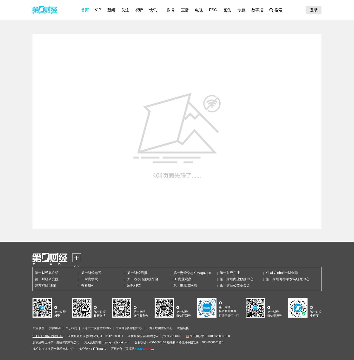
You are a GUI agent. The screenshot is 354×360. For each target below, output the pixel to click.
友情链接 (183, 328)
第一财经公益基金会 (235, 285)
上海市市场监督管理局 (96, 328)
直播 (185, 10)
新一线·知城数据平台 (142, 279)
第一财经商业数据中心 (236, 279)
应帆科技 (134, 285)
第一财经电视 (91, 273)
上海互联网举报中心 (159, 328)
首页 (85, 10)
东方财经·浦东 (45, 285)
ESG (213, 10)
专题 (241, 10)
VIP (98, 10)
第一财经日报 (137, 273)
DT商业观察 (182, 279)
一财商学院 (89, 279)
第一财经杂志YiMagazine (192, 273)
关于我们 (71, 328)
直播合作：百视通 (122, 348)
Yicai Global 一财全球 (282, 273)
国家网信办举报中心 (129, 328)
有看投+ (87, 285)
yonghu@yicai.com (117, 342)
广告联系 (38, 328)
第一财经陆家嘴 (185, 285)
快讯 (153, 10)
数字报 (257, 10)
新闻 (111, 10)
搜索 (278, 10)
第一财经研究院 (47, 279)
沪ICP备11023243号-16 (48, 336)
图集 (227, 10)
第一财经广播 (230, 273)
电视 (199, 10)
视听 (139, 10)
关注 (125, 10)
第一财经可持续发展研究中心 (287, 279)
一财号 (169, 10)
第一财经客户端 (47, 273)
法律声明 (55, 328)
